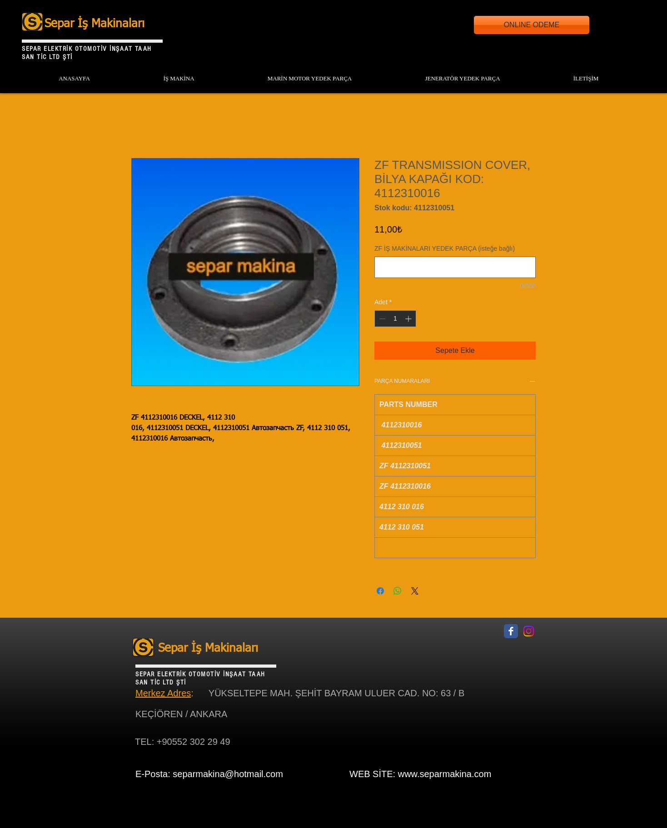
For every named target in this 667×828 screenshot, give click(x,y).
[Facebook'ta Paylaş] (380, 590)
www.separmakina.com (445, 774)
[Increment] (409, 319)
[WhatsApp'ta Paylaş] (397, 590)
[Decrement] (381, 319)
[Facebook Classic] (511, 631)
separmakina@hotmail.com (228, 774)
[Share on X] (414, 590)
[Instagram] (529, 631)
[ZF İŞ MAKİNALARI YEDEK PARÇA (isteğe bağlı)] (455, 267)
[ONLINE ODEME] (531, 25)
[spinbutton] (395, 319)
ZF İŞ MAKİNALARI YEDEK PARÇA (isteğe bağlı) (444, 248)
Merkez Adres (163, 693)
